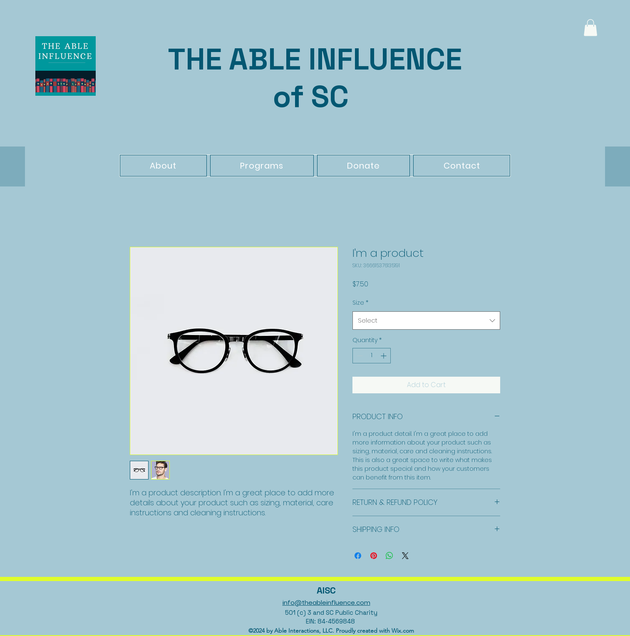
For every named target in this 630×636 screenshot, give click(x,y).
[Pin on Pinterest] (374, 556)
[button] (590, 27)
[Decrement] (359, 355)
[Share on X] (405, 556)
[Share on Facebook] (358, 556)
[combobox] (426, 320)
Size (360, 302)
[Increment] (384, 355)
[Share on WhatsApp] (389, 556)
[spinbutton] (371, 355)
